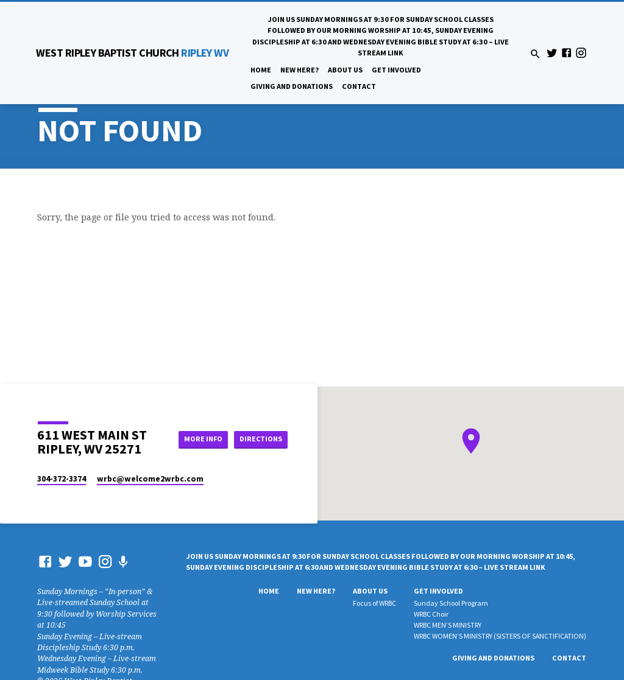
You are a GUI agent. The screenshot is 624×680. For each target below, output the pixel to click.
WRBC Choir (431, 614)
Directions (260, 439)
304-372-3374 (61, 479)
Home (260, 69)
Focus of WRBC (374, 603)
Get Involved (396, 69)
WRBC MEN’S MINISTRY (447, 624)
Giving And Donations (291, 86)
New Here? (299, 69)
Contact (359, 86)
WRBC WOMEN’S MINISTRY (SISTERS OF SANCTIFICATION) (500, 635)
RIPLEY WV (132, 53)
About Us (345, 69)
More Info (199, 439)
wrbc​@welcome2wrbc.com (150, 479)
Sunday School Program (451, 603)
